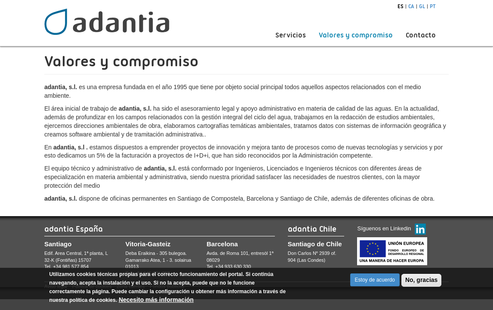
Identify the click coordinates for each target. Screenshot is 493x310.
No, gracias (421, 283)
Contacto (421, 35)
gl (422, 6)
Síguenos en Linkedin (384, 228)
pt (433, 6)
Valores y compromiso (356, 35)
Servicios (290, 35)
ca (411, 6)
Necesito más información (156, 303)
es (400, 6)
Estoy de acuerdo (375, 283)
